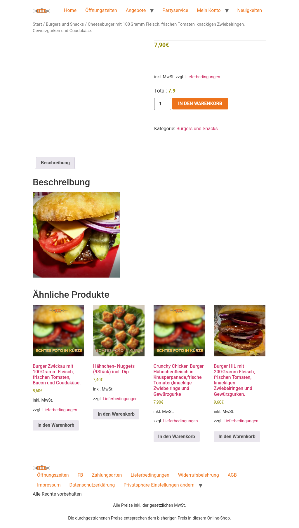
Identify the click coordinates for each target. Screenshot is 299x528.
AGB (232, 475)
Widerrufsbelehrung (198, 475)
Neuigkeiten (249, 10)
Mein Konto (208, 10)
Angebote (136, 10)
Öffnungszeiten (101, 10)
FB (80, 475)
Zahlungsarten (107, 475)
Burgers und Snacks (65, 24)
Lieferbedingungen (202, 76)
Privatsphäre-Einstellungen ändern (159, 485)
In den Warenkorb (200, 103)
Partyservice (175, 10)
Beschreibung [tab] (55, 162)
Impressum (49, 485)
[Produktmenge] (162, 104)
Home (70, 10)
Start (37, 24)
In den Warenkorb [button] (55, 425)
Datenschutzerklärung (92, 485)
